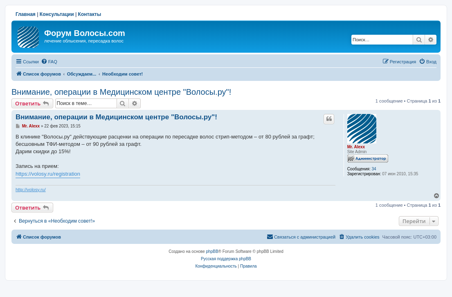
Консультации (57, 14)
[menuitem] (49, 62)
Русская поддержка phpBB (226, 259)
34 (373, 169)
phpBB (212, 251)
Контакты (89, 14)
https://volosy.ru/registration (48, 174)
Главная (26, 14)
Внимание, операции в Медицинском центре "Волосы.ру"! (121, 91)
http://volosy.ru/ (31, 189)
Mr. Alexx (356, 147)
